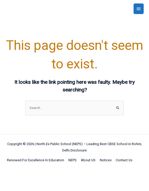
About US (88, 160)
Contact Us (124, 160)
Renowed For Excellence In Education (35, 160)
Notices (106, 160)
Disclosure (79, 150)
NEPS (72, 160)
